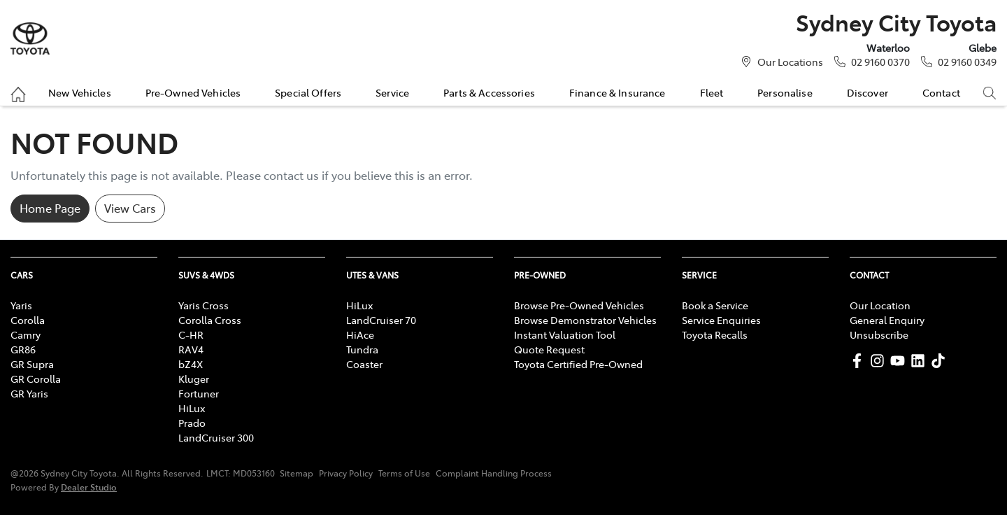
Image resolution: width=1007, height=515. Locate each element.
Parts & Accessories (489, 92)
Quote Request (549, 349)
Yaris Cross (203, 305)
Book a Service (715, 305)
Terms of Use (404, 473)
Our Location (880, 305)
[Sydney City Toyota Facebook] (860, 360)
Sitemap (296, 473)
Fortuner (198, 393)
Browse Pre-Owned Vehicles (579, 305)
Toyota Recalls (715, 334)
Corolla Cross (209, 320)
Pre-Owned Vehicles (193, 92)
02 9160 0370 (880, 62)
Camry (25, 334)
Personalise (785, 92)
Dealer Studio (89, 487)
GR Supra (32, 364)
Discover (867, 92)
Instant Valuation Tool (564, 334)
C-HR (190, 334)
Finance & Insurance (617, 92)
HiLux (191, 408)
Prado (192, 423)
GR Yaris (29, 393)
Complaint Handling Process (494, 473)
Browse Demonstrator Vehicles (585, 320)
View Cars (130, 208)
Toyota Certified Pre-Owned (578, 364)
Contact (941, 92)
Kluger (193, 379)
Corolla (27, 320)
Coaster (364, 364)
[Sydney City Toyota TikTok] (941, 360)
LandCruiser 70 (381, 320)
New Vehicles (79, 92)
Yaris (21, 305)
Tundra (362, 349)
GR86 (23, 349)
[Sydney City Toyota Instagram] (880, 360)
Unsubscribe (879, 334)
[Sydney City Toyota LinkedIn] (920, 360)
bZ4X (190, 364)
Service (392, 92)
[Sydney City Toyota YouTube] (900, 360)
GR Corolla (35, 379)
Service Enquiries (721, 320)
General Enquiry (887, 320)
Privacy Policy (346, 473)
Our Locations (790, 62)
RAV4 (190, 349)
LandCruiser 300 (216, 437)
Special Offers (308, 92)
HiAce (360, 334)
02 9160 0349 (967, 62)
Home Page (50, 208)
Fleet (712, 92)
